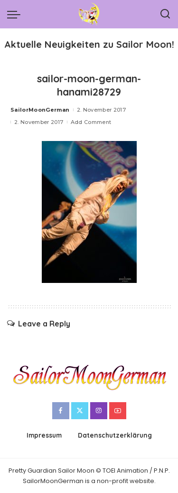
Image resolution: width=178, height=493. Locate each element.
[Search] (165, 14)
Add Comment (91, 122)
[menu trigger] (16, 14)
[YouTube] (117, 410)
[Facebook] (60, 410)
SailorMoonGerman (40, 109)
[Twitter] (79, 410)
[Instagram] (98, 410)
